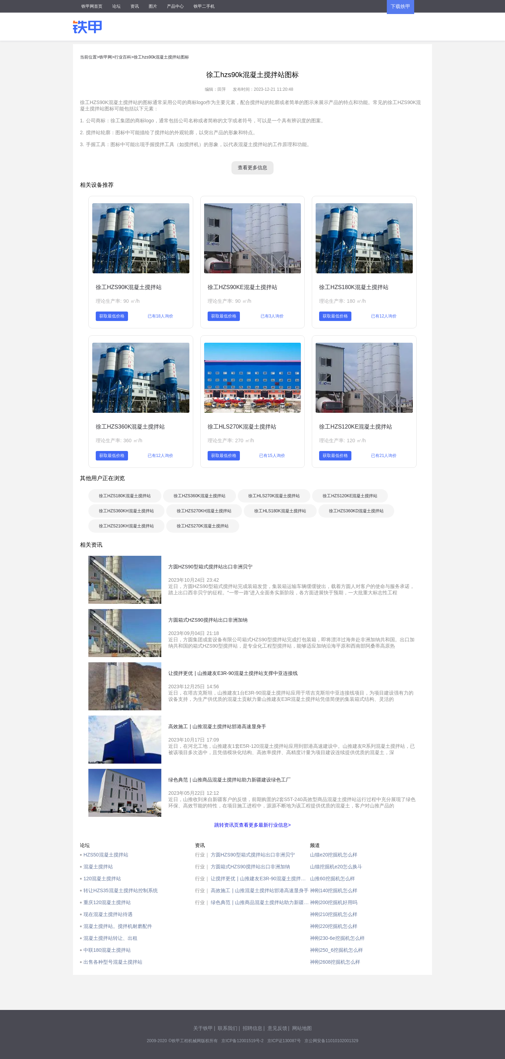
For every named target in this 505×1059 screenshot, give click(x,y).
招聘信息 (252, 1028)
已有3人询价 (272, 316)
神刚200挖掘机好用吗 (333, 902)
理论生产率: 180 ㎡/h (342, 301)
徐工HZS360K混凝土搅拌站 (130, 427)
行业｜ (202, 855)
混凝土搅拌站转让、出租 (110, 938)
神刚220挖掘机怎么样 (333, 926)
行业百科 (122, 57)
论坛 (116, 6)
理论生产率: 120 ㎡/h (342, 440)
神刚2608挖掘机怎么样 (335, 962)
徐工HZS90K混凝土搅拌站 (129, 287)
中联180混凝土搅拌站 (107, 950)
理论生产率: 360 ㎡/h (119, 440)
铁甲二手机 (204, 6)
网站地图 (302, 1028)
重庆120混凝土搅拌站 (107, 902)
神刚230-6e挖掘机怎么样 (337, 938)
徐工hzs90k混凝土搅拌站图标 (161, 57)
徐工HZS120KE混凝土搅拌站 (355, 427)
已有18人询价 (160, 316)
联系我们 (227, 1028)
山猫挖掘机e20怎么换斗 (336, 866)
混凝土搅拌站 (98, 866)
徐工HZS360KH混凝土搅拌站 (126, 510)
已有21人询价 (384, 455)
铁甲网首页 (91, 6)
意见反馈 (277, 1028)
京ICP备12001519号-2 (242, 1040)
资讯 (134, 6)
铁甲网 (105, 57)
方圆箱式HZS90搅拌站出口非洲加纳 (250, 866)
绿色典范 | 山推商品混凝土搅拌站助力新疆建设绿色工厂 (260, 902)
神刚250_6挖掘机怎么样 (336, 950)
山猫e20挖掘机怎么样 (333, 855)
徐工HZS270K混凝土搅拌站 (203, 526)
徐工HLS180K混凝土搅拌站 (280, 510)
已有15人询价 (272, 455)
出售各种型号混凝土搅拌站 (112, 962)
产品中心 (175, 6)
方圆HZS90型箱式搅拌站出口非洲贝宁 (253, 855)
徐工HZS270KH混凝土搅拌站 (204, 510)
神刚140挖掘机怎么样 (333, 890)
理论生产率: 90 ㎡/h (118, 301)
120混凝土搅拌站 (102, 878)
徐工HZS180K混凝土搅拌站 (353, 287)
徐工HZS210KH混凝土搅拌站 (126, 526)
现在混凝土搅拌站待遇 (108, 914)
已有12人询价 (384, 316)
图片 (153, 6)
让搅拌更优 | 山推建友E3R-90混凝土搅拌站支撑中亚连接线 (260, 878)
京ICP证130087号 (284, 1040)
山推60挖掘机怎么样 (332, 878)
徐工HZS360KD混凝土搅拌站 (356, 510)
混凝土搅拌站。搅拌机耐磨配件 (117, 926)
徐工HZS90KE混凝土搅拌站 (242, 287)
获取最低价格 (111, 316)
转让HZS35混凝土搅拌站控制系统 (120, 890)
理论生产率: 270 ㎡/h (231, 440)
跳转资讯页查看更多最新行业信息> (252, 825)
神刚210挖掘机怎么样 (333, 914)
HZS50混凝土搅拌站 (105, 855)
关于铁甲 (203, 1028)
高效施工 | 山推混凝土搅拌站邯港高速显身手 (260, 890)
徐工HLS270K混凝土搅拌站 (242, 427)
